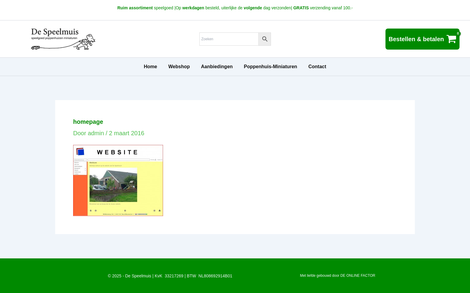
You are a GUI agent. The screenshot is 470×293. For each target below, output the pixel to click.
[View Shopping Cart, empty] (422, 39)
